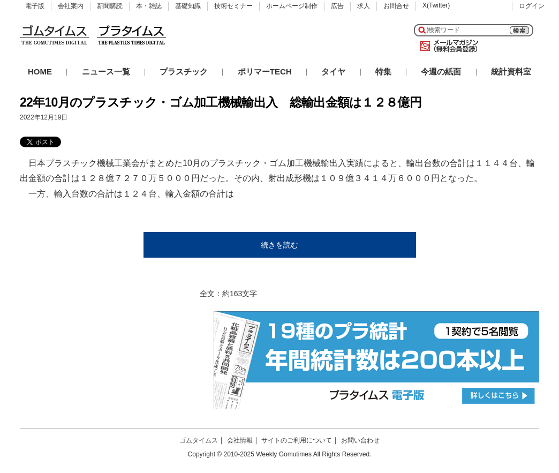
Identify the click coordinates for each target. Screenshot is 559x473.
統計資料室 (511, 71)
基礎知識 (188, 6)
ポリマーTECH (265, 71)
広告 (337, 6)
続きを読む (279, 245)
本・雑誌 (149, 6)
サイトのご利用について (296, 440)
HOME (40, 71)
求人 (363, 6)
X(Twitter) (436, 5)
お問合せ (396, 6)
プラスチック (184, 71)
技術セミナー (233, 6)
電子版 (34, 6)
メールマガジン (447, 46)
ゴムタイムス (198, 440)
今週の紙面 (441, 71)
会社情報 (240, 440)
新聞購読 (110, 6)
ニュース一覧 (106, 71)
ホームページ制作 (292, 6)
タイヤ (333, 71)
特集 (383, 71)
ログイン (532, 6)
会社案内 (71, 6)
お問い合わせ (360, 440)
